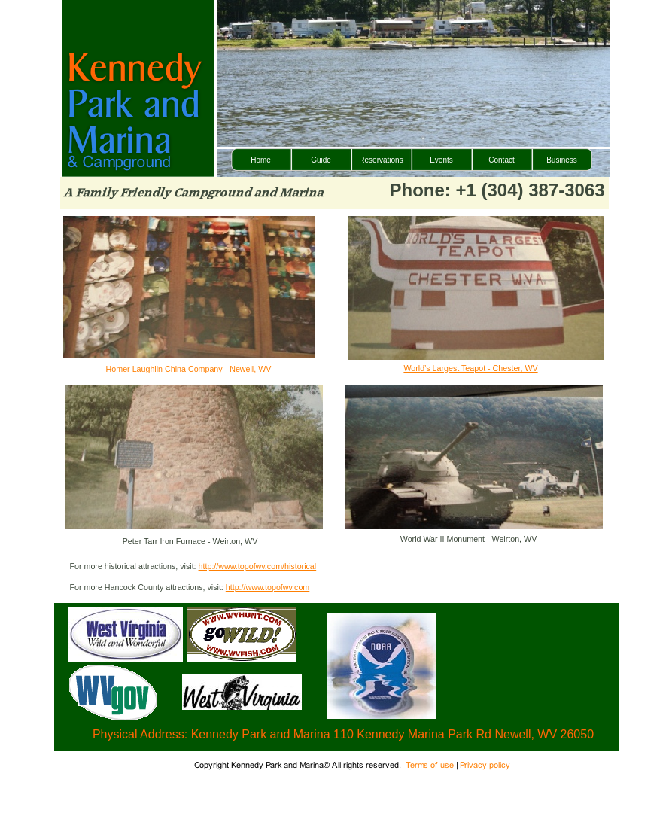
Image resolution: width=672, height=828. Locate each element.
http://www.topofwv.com (267, 587)
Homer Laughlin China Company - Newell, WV (189, 368)
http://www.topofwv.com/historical (258, 566)
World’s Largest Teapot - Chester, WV (470, 368)
